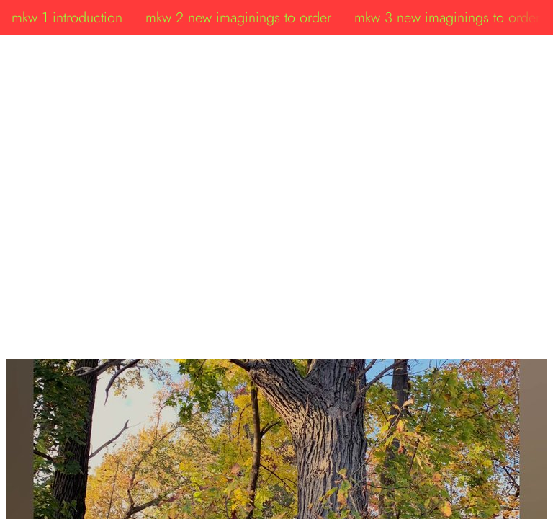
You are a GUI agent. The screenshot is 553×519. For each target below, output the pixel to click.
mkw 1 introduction (67, 17)
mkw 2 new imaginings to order (238, 17)
